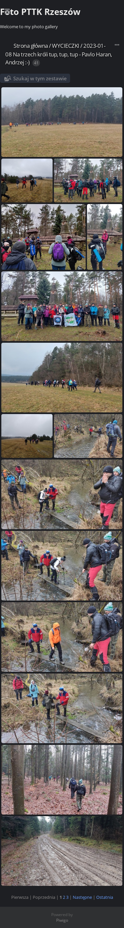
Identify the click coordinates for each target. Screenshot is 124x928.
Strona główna (31, 45)
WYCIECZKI (65, 45)
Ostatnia (104, 897)
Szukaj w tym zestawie (40, 78)
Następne (82, 897)
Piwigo (62, 920)
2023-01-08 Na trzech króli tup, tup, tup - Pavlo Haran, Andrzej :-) (58, 54)
